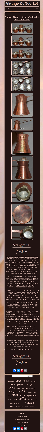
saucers (13, 406)
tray (23, 388)
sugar (22, 395)
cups (18, 380)
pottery (30, 399)
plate (22, 403)
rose (26, 388)
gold (32, 384)
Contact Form (22, 416)
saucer (12, 384)
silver (15, 394)
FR (24, 425)
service (33, 381)
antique (11, 381)
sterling (11, 392)
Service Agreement (22, 422)
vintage (29, 402)
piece (12, 387)
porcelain (21, 391)
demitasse (31, 406)
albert (18, 388)
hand (26, 406)
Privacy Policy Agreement (22, 419)
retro (11, 403)
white (35, 399)
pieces (15, 399)
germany (20, 385)
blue (34, 395)
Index (22, 413)
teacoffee (32, 388)
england (29, 395)
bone (9, 399)
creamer (30, 392)
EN (20, 425)
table (35, 392)
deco (9, 395)
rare (26, 384)
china (26, 380)
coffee (22, 398)
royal (20, 406)
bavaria (16, 403)
